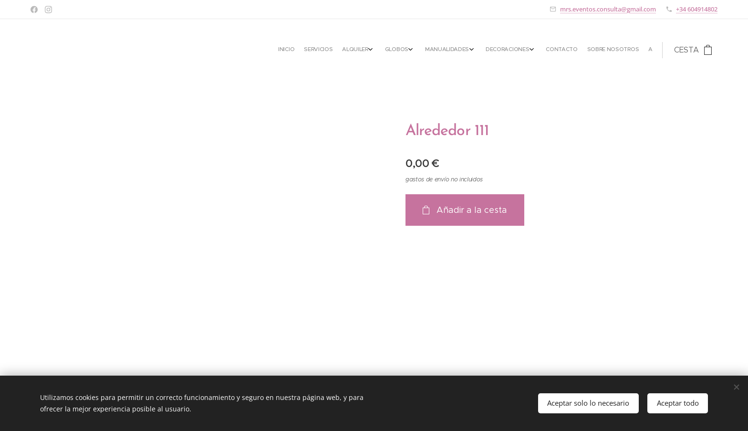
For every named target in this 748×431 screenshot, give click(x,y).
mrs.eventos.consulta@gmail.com (608, 9)
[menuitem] (548, 50)
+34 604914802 (696, 9)
